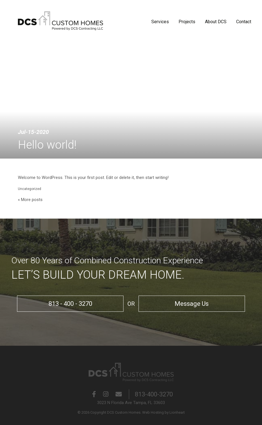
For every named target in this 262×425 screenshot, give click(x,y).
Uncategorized (29, 189)
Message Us (186, 303)
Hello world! (47, 144)
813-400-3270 (154, 394)
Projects (187, 21)
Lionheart (177, 412)
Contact (243, 21)
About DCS (216, 21)
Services (160, 21)
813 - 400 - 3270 (75, 303)
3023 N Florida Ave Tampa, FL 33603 (131, 402)
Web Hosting (153, 412)
